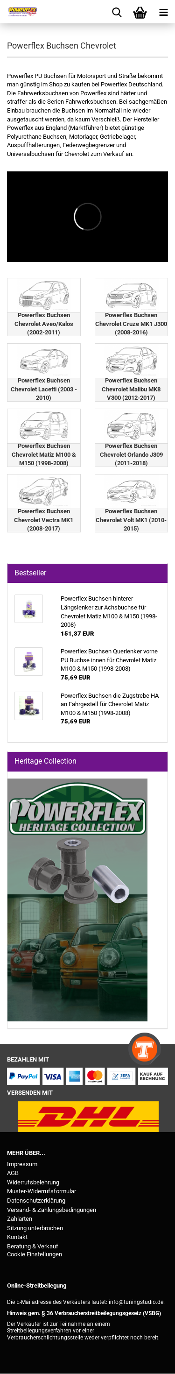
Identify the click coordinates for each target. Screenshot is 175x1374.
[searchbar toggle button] (116, 11)
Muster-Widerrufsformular (41, 1191)
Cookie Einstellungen (34, 1254)
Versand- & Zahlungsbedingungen (51, 1209)
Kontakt (17, 1236)
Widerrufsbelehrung (33, 1182)
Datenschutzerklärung (36, 1200)
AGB (13, 1172)
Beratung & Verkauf (32, 1246)
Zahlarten (19, 1218)
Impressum (22, 1164)
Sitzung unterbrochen (35, 1228)
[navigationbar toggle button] (163, 11)
